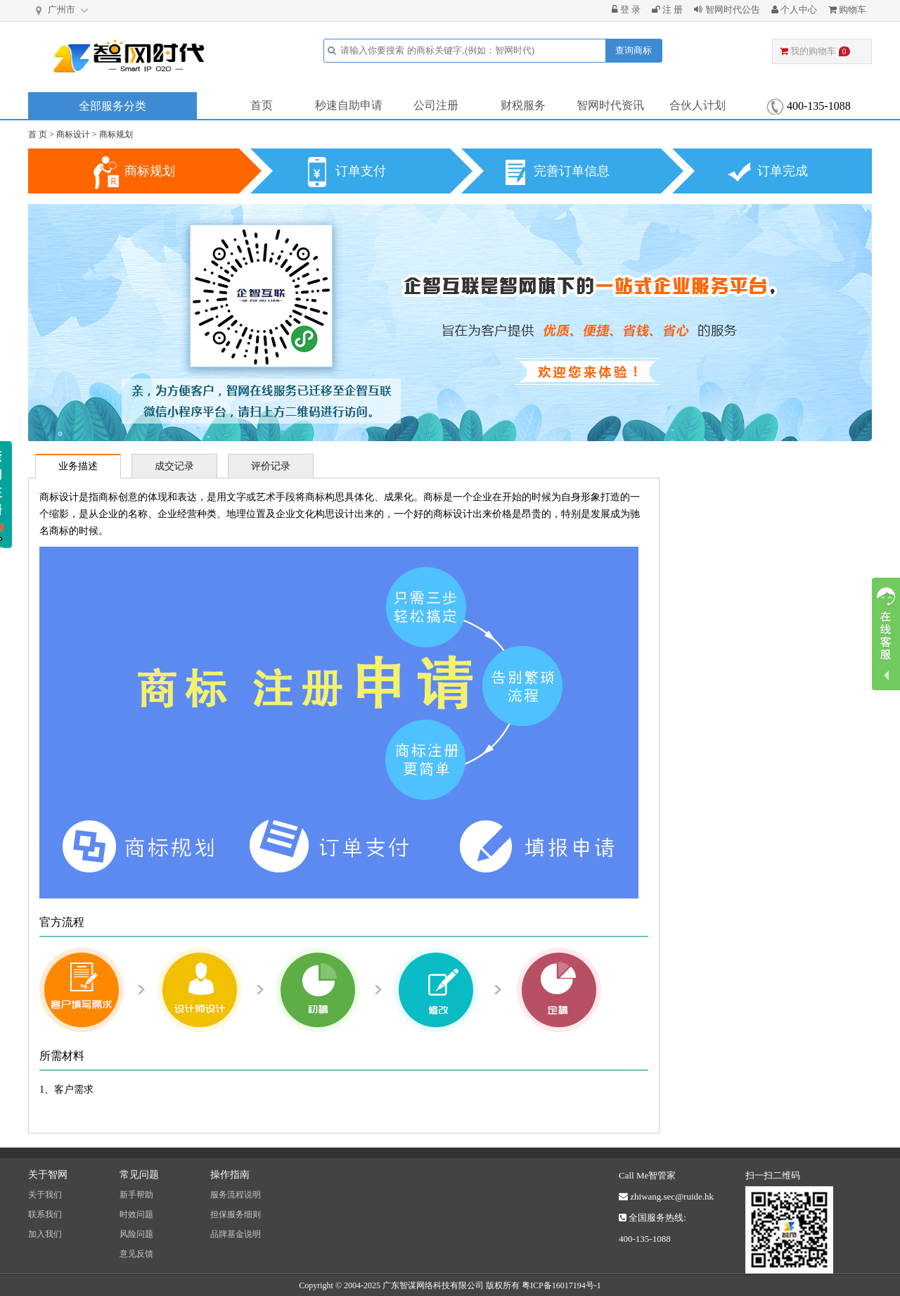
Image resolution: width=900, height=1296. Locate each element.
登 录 (626, 9)
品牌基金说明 (235, 1234)
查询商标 (633, 50)
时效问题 (136, 1214)
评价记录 (270, 466)
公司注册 (435, 105)
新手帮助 (136, 1195)
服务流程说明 (235, 1195)
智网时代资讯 (610, 105)
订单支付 (360, 171)
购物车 (847, 9)
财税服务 (523, 105)
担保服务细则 (235, 1214)
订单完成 (782, 171)
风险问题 (136, 1234)
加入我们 (45, 1234)
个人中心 (794, 9)
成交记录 (174, 466)
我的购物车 (815, 51)
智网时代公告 (726, 9)
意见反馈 (136, 1254)
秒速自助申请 (348, 105)
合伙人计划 (697, 105)
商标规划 (116, 134)
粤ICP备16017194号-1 (561, 1285)
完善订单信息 (572, 171)
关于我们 (45, 1195)
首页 (261, 105)
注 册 (667, 9)
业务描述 (78, 466)
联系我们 (45, 1214)
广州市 (63, 10)
